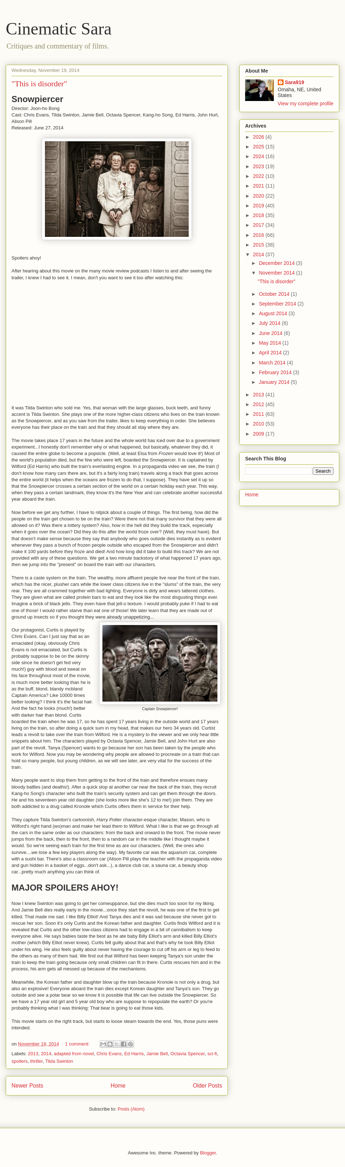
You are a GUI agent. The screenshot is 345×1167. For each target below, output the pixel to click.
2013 (33, 1053)
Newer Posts (27, 1086)
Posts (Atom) (131, 1109)
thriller (36, 1061)
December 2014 (277, 263)
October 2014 (275, 294)
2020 (259, 196)
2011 (259, 414)
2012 (259, 404)
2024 (259, 156)
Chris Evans (108, 1053)
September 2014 (278, 304)
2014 (46, 1053)
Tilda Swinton (59, 1061)
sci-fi (212, 1053)
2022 (259, 176)
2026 (259, 137)
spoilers (20, 1061)
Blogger (208, 1152)
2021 (259, 186)
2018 (259, 215)
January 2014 (275, 382)
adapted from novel (74, 1053)
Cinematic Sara (59, 28)
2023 (259, 166)
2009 (259, 434)
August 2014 (274, 313)
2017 (259, 225)
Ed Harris (134, 1053)
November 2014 (277, 273)
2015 (259, 245)
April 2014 (271, 352)
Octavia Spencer (187, 1053)
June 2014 (271, 333)
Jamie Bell (157, 1053)
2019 (259, 205)
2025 (259, 147)
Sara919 (294, 82)
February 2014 (276, 372)
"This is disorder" (39, 83)
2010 (259, 424)
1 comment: (78, 1044)
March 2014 (273, 363)
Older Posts (207, 1086)
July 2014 (270, 323)
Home (118, 1086)
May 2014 (270, 343)
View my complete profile (306, 103)
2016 (259, 235)
